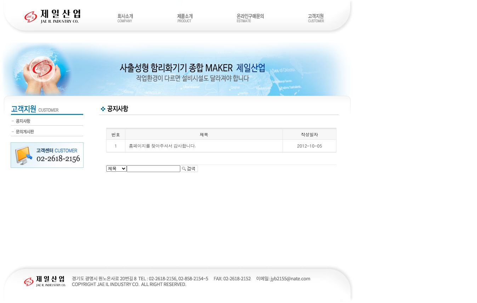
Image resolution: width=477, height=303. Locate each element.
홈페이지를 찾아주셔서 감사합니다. (162, 145)
